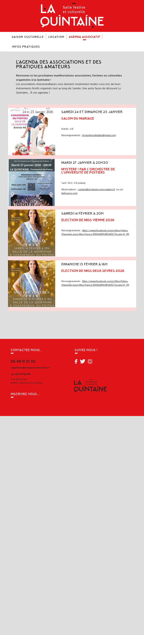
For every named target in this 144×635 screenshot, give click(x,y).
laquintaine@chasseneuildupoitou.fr (30, 367)
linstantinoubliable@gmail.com (99, 135)
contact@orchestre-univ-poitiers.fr (96, 189)
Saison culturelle (28, 38)
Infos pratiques (26, 48)
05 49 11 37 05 (23, 361)
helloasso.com (69, 193)
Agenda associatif (84, 38)
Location (56, 38)
